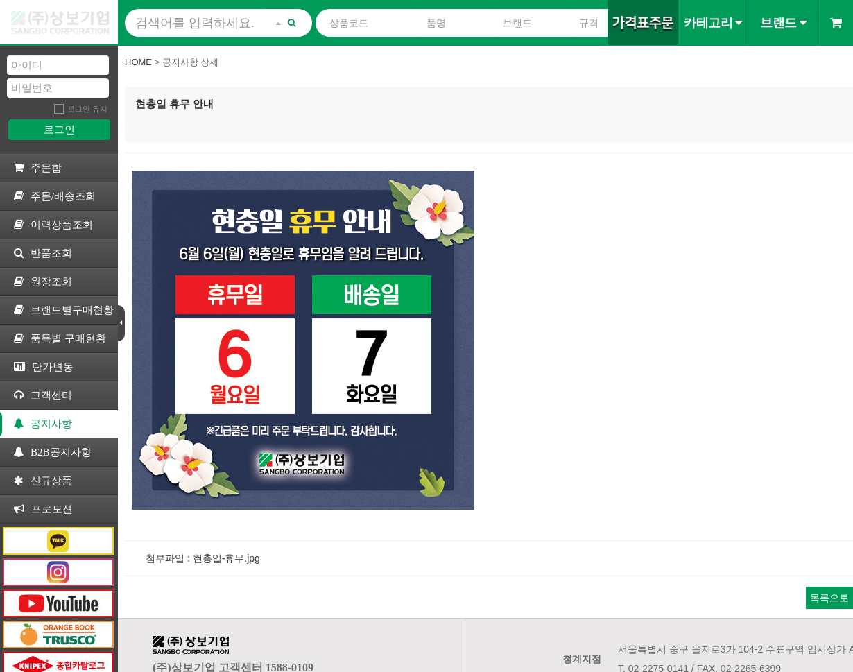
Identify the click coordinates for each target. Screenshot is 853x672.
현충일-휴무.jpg (226, 558)
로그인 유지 (87, 109)
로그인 (59, 129)
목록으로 (829, 597)
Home (138, 62)
